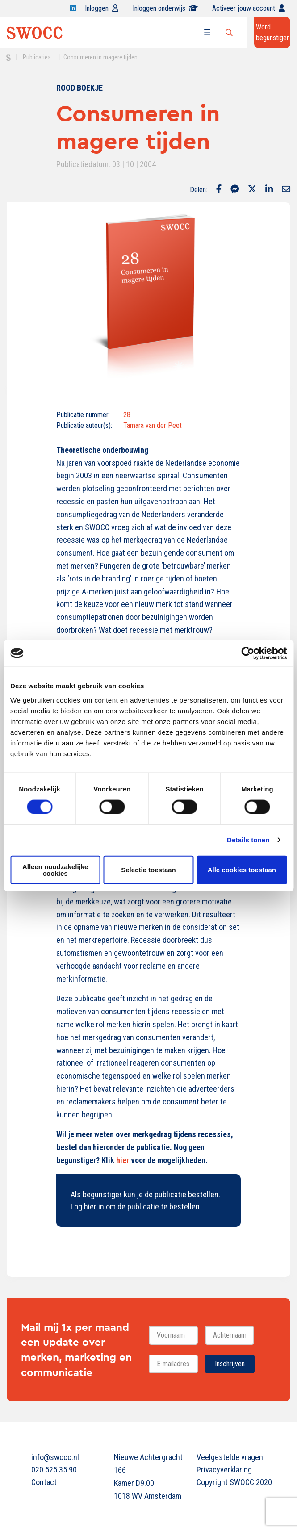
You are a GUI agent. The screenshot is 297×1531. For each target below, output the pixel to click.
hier (122, 1160)
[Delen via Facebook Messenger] (234, 189)
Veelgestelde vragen (230, 1457)
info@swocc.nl (55, 1457)
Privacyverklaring (224, 1469)
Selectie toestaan (148, 870)
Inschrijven (230, 1363)
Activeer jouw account (248, 8)
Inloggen (101, 8)
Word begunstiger (272, 32)
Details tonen (248, 840)
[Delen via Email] (286, 189)
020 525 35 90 (54, 1469)
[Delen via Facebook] (219, 189)
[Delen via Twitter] (252, 189)
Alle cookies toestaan (242, 870)
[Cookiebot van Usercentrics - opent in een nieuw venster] (248, 653)
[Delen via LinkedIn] (269, 189)
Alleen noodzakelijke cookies (55, 869)
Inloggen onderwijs (165, 8)
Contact (44, 1482)
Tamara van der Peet (152, 425)
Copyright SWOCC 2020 (231, 1482)
